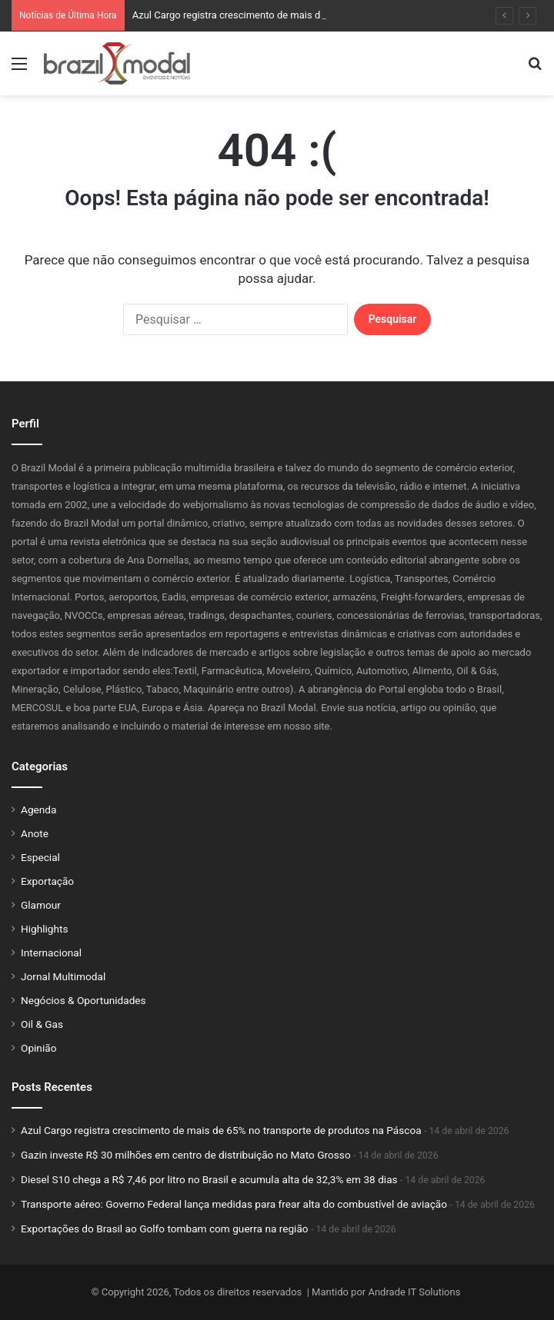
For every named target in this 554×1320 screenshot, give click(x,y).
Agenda (38, 809)
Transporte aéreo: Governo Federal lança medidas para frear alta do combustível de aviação (234, 1204)
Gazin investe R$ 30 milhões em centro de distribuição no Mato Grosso (186, 1155)
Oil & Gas (42, 1024)
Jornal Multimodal (63, 976)
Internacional (51, 952)
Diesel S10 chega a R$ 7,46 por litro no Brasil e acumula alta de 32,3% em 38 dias (209, 1179)
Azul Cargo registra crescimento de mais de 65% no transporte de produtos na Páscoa (221, 1130)
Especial (40, 857)
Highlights (44, 929)
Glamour (41, 905)
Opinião (38, 1048)
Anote (34, 833)
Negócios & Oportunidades (83, 1000)
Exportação (47, 881)
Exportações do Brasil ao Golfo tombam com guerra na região (165, 1228)
